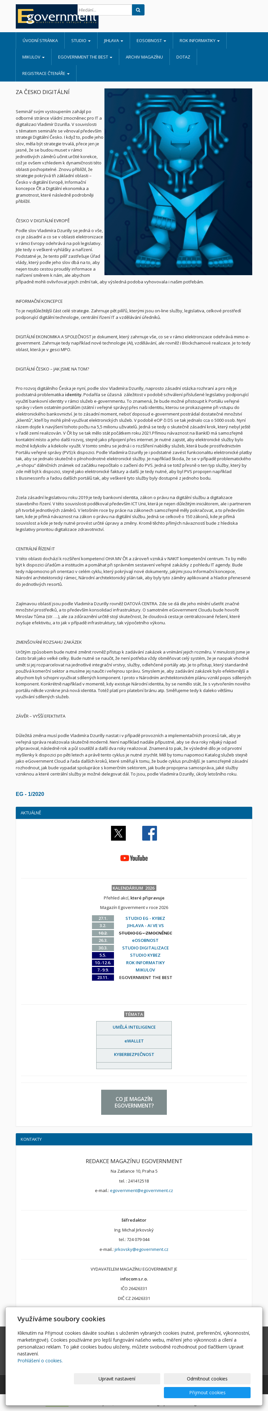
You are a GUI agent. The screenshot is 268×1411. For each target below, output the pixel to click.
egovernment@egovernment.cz (141, 1190)
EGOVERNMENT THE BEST (85, 57)
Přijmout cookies (225, 1392)
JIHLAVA (113, 40)
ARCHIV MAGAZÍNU (144, 57)
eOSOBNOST (151, 40)
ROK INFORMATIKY (200, 40)
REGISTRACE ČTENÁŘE (46, 73)
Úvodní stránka (40, 40)
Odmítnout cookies (171, 1392)
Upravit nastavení (118, 1392)
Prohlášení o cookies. (40, 1374)
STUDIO (81, 40)
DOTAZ (183, 57)
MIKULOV (33, 57)
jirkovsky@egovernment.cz (141, 1249)
